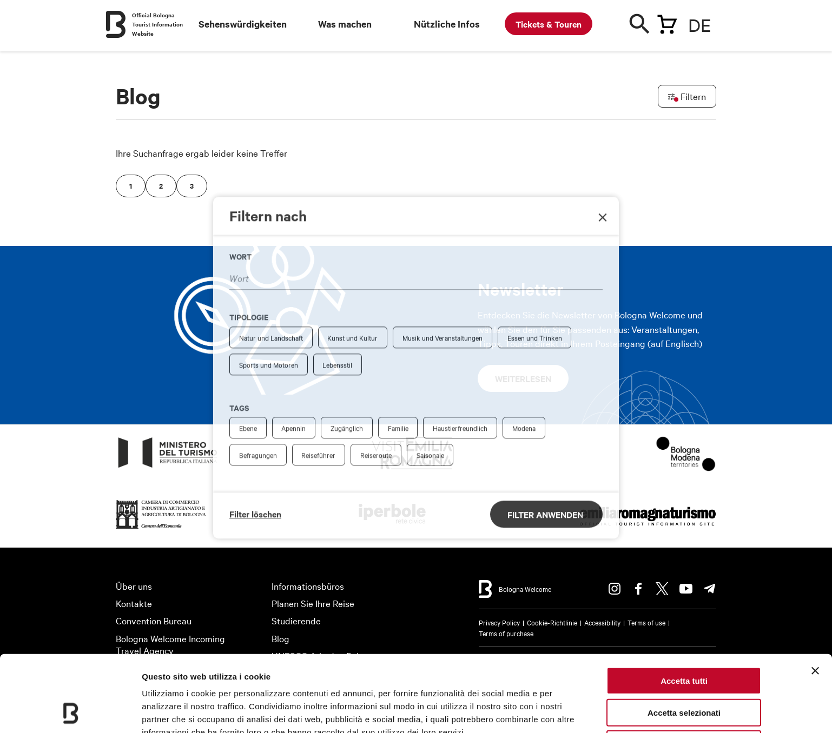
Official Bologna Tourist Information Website (157, 24)
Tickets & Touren (549, 24)
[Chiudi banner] (815, 599)
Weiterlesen (523, 378)
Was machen (345, 23)
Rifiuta (684, 672)
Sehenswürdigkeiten (243, 23)
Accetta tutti (684, 609)
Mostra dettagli (171, 711)
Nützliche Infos (447, 23)
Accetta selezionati (684, 640)
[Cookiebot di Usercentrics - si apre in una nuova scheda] (70, 712)
